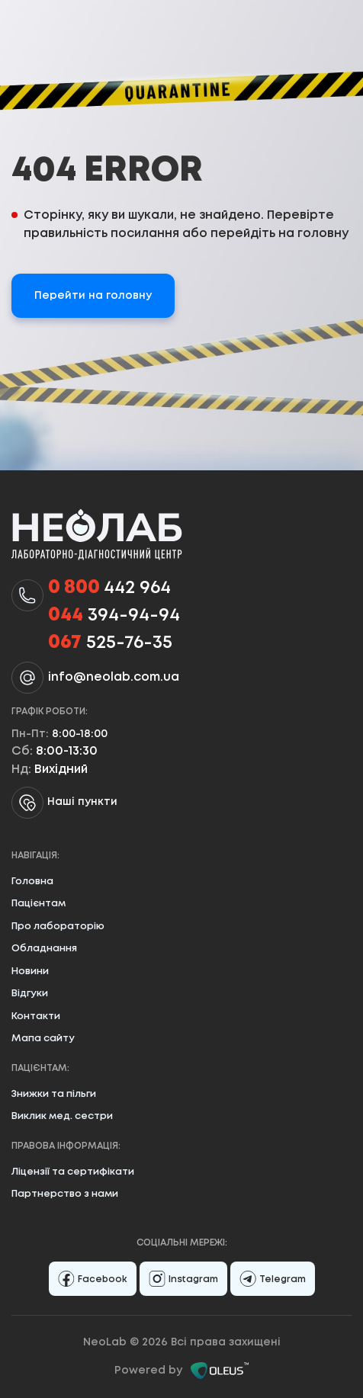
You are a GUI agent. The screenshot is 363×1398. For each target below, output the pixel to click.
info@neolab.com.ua (113, 677)
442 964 (109, 588)
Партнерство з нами (64, 1194)
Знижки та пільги (53, 1094)
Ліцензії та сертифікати (72, 1172)
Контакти (35, 1016)
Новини (30, 971)
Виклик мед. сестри (62, 1116)
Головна (32, 881)
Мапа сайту (43, 1038)
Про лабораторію (57, 926)
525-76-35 (110, 643)
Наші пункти (64, 803)
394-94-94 (114, 616)
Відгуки (29, 993)
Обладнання (44, 948)
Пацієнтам (38, 903)
